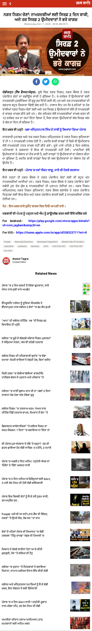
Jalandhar (8, 246)
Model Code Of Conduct (73, 242)
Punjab (7, 242)
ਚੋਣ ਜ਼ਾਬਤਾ (8, 251)
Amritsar (35, 246)
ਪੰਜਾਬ (46, 246)
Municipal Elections (24, 242)
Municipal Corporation (47, 242)
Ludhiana (22, 246)
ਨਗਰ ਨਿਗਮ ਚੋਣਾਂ (59, 246)
